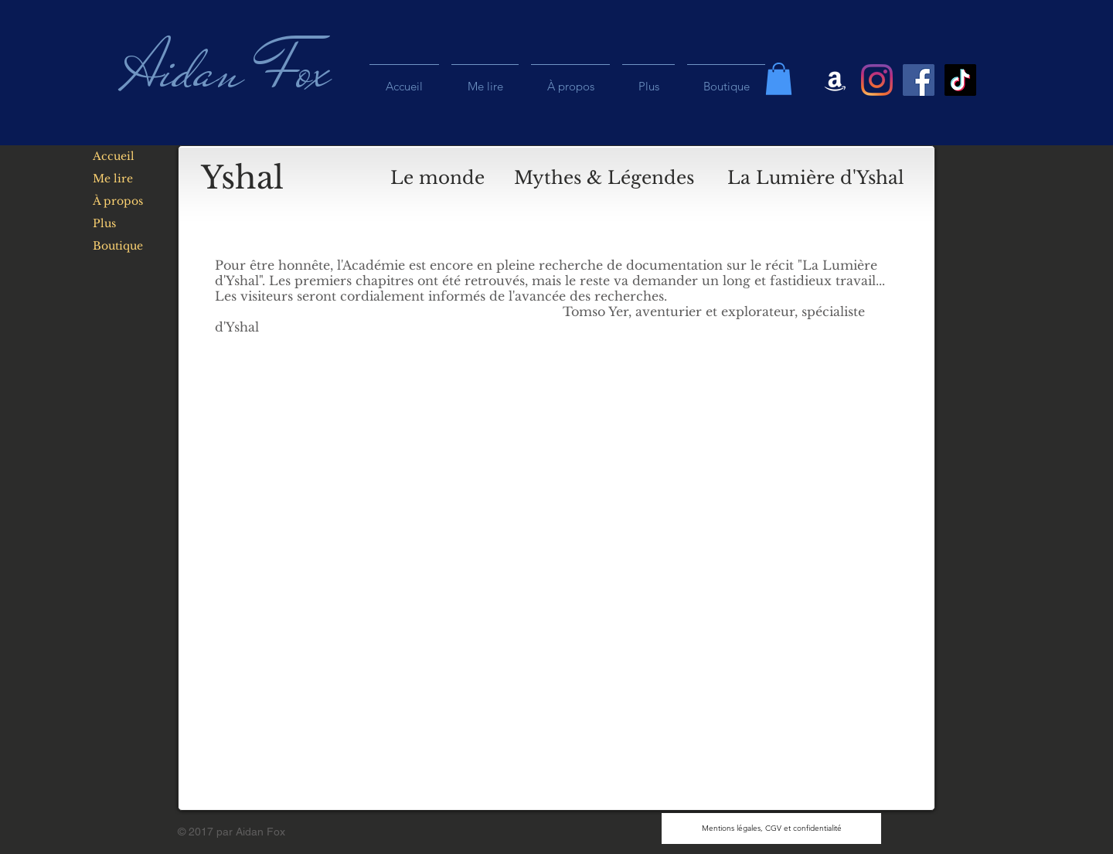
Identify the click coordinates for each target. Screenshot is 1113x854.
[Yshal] (242, 177)
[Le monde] (437, 177)
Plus (104, 223)
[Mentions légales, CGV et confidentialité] (771, 828)
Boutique (118, 246)
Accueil (113, 156)
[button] (778, 79)
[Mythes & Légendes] (604, 177)
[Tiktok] (960, 80)
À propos (118, 201)
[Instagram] (877, 80)
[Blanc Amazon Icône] (835, 80)
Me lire (113, 178)
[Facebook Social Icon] (918, 80)
